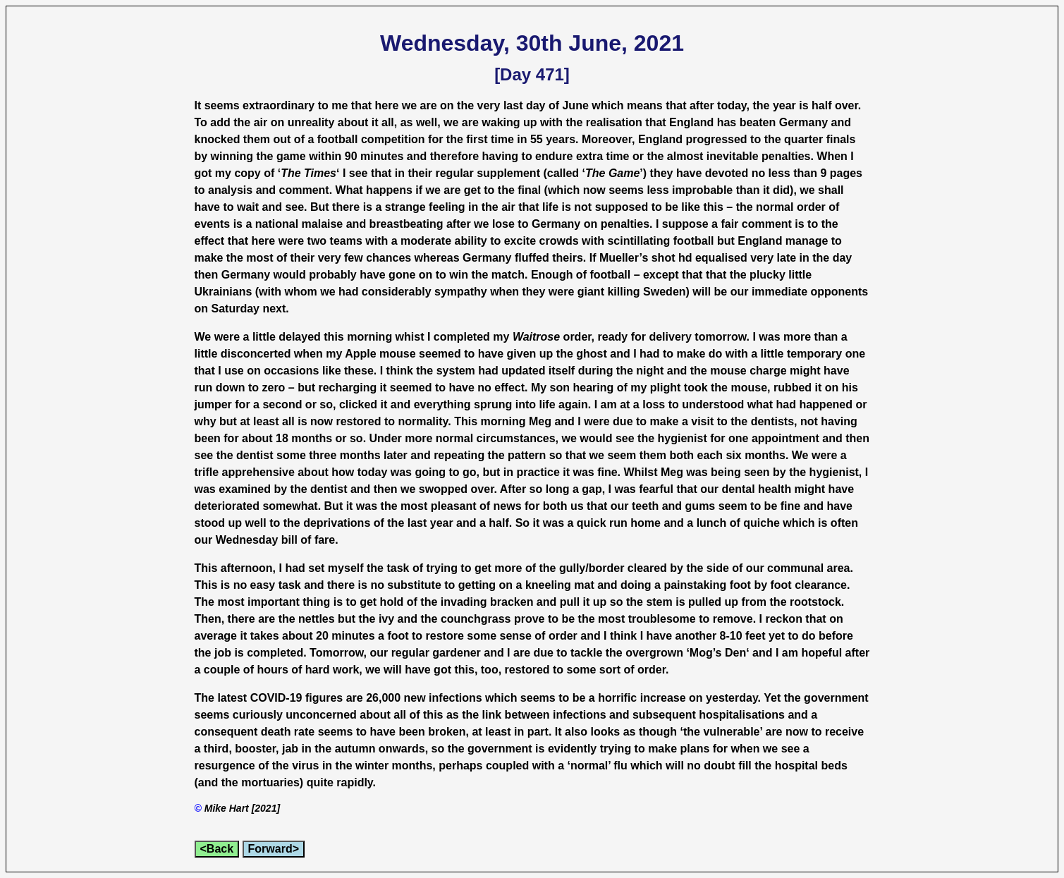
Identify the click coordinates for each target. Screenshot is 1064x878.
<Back (217, 849)
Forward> (273, 849)
